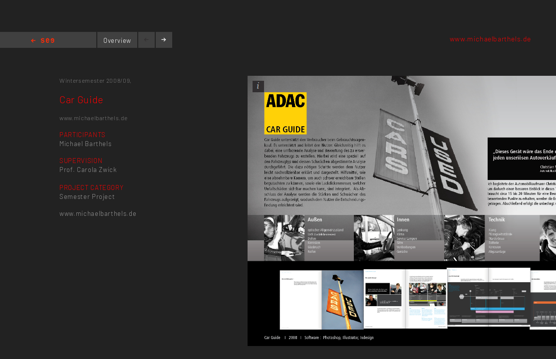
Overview (117, 40)
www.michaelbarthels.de (490, 38)
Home (42, 41)
